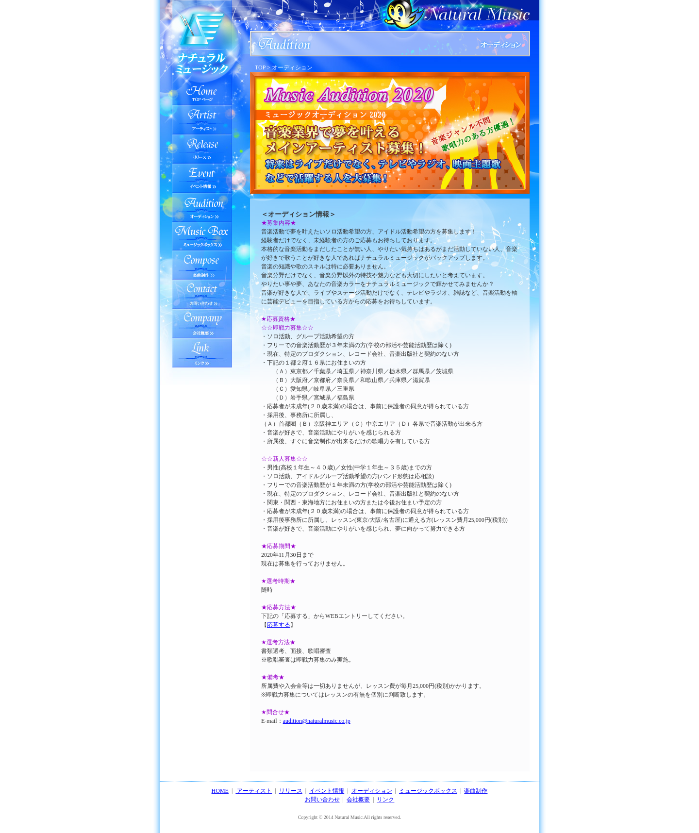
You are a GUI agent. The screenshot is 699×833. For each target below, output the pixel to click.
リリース (202, 149)
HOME (220, 790)
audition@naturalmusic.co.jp (316, 720)
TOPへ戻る (202, 86)
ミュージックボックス (202, 236)
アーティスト (202, 119)
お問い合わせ (202, 294)
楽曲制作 (202, 265)
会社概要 (358, 799)
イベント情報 (202, 178)
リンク (385, 799)
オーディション (202, 207)
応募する (278, 624)
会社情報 (202, 323)
